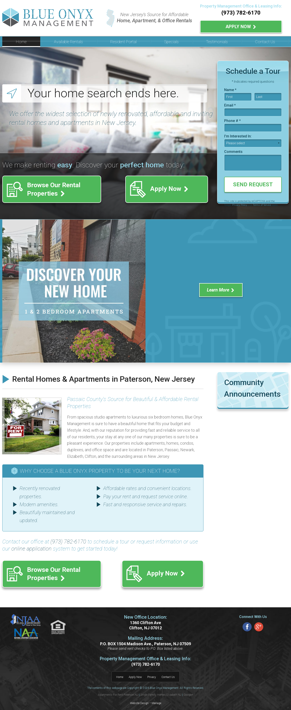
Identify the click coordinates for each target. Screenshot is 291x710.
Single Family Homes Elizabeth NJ (160, 689)
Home (21, 39)
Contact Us (265, 39)
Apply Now (241, 25)
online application (31, 547)
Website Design (139, 697)
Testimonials (217, 39)
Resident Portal (123, 39)
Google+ (188, 689)
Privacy (151, 671)
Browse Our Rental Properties (59, 187)
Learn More (221, 288)
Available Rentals (68, 39)
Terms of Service (262, 203)
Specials (171, 39)
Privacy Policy (239, 203)
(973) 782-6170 (241, 13)
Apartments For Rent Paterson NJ (118, 689)
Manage (156, 697)
